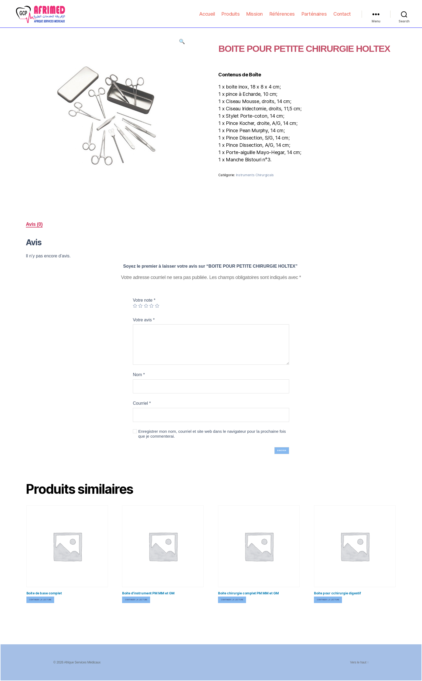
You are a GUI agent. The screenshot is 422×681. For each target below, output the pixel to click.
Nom (139, 374)
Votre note (144, 300)
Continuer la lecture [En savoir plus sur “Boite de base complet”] (40, 599)
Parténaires (314, 16)
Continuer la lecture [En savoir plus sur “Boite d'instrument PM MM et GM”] (136, 599)
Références (282, 16)
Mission (254, 16)
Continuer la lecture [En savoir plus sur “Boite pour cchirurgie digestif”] (328, 599)
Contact (342, 16)
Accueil (207, 16)
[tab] (34, 224)
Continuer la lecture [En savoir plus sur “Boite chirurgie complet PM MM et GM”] (232, 599)
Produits (231, 16)
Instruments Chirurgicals (255, 175)
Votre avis (144, 320)
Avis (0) (34, 224)
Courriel (142, 403)
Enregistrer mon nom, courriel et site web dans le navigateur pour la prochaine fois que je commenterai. (212, 434)
